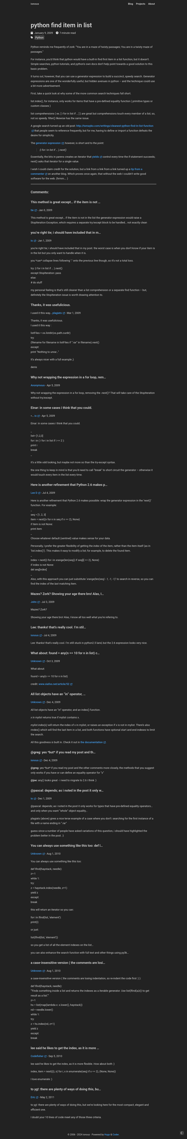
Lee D (34, 492)
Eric (33, 1097)
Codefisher (37, 1056)
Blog (130, 3)
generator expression (48, 143)
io (32, 240)
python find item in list (61, 25)
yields (95, 156)
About (151, 3)
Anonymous (38, 385)
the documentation (91, 742)
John (34, 601)
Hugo (107, 1134)
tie (32, 210)
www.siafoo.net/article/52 (54, 684)
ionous (35, 3)
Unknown (36, 661)
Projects (140, 3)
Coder (116, 1134)
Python (39, 37)
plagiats (57, 312)
